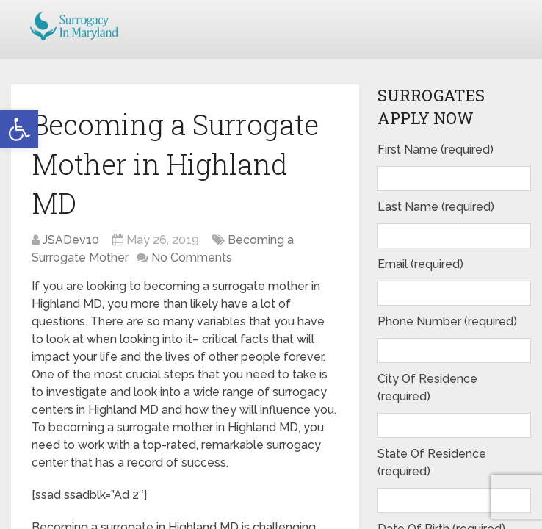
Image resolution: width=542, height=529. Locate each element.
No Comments (191, 257)
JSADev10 (71, 240)
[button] (19, 129)
